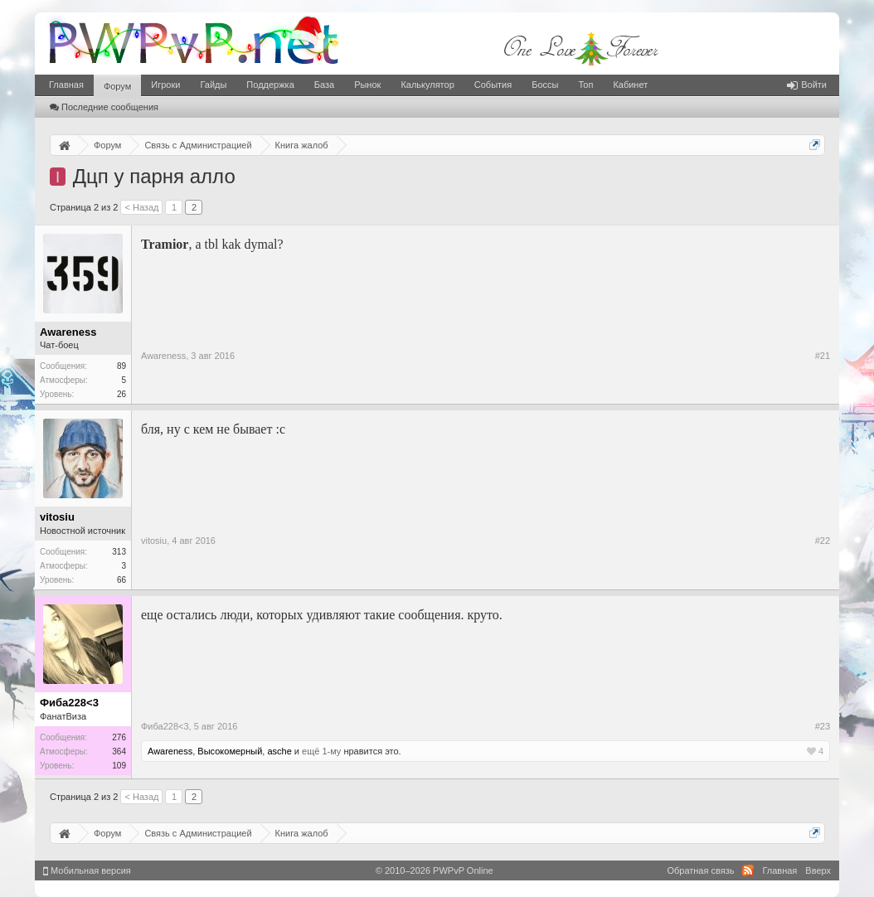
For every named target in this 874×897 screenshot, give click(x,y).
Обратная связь (700, 870)
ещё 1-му (321, 751)
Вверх (818, 870)
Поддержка (270, 85)
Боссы (545, 85)
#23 (822, 726)
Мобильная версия (87, 870)
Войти (807, 85)
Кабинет (630, 85)
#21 (822, 356)
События (493, 85)
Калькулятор (427, 85)
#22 (822, 540)
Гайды (213, 85)
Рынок (367, 85)
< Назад (141, 207)
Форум (117, 86)
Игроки (165, 85)
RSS (748, 870)
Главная (66, 85)
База (324, 85)
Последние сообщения (104, 107)
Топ (585, 85)
